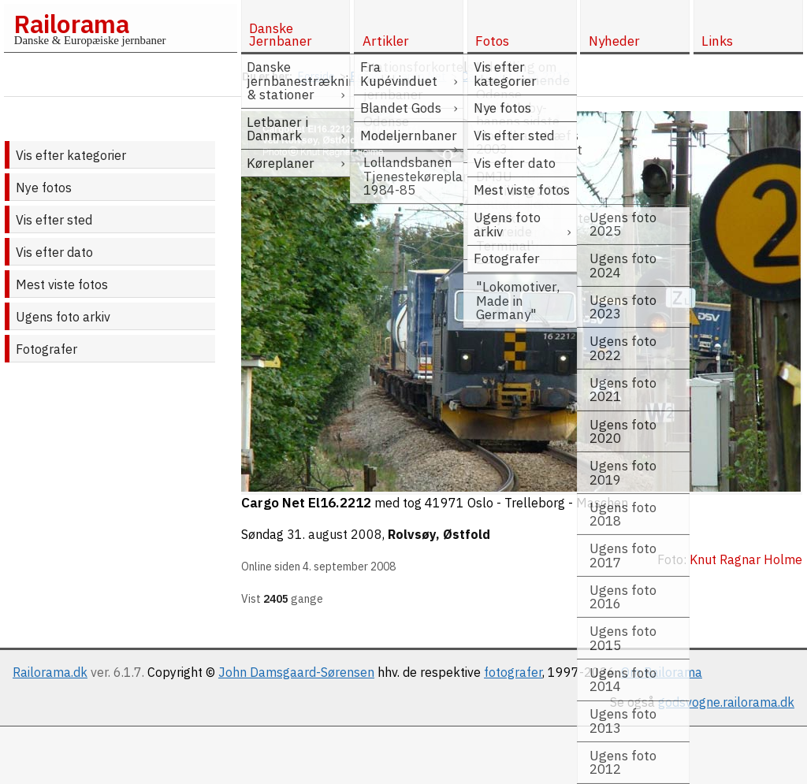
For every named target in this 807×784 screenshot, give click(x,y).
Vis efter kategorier (71, 155)
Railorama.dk (50, 672)
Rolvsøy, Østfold (439, 534)
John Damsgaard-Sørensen (296, 672)
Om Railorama (661, 672)
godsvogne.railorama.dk (726, 702)
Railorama (71, 23)
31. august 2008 (334, 534)
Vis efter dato (54, 252)
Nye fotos (44, 187)
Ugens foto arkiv (63, 317)
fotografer (513, 672)
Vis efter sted (54, 220)
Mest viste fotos (62, 284)
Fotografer (46, 349)
